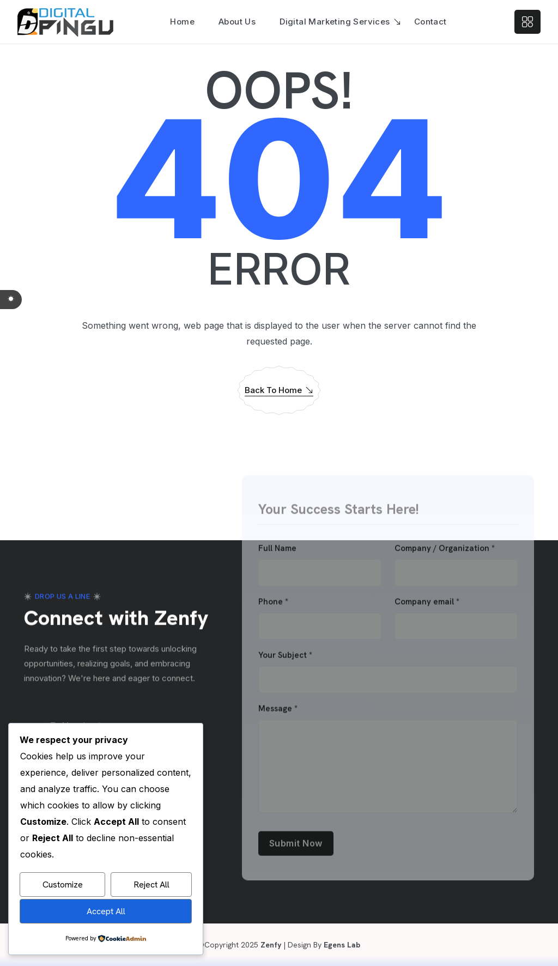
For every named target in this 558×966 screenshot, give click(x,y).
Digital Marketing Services (335, 21)
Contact (430, 21)
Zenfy (269, 945)
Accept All (106, 911)
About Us (237, 21)
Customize (63, 884)
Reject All (151, 884)
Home (182, 21)
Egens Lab (341, 945)
